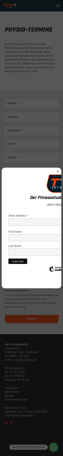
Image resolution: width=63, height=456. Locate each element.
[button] (57, 171)
